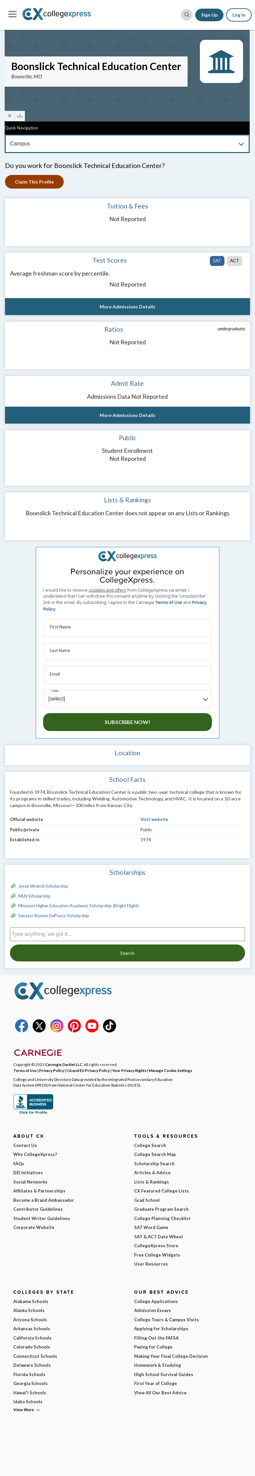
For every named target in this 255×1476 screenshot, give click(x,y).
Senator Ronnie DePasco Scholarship (53, 915)
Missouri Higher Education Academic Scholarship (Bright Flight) (78, 905)
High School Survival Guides (163, 1374)
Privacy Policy (51, 1070)
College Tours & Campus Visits (166, 1319)
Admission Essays (152, 1310)
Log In (238, 15)
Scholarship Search (154, 1163)
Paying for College (153, 1347)
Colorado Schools (31, 1347)
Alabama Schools (30, 1301)
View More (23, 1410)
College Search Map (155, 1154)
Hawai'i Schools (29, 1392)
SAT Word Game (151, 1227)
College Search (150, 1145)
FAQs (18, 1163)
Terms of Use (168, 602)
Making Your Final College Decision (171, 1356)
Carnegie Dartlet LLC (63, 1064)
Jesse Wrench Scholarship (43, 886)
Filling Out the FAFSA (156, 1338)
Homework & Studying (157, 1365)
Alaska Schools (28, 1310)
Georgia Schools (30, 1383)
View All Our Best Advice (160, 1392)
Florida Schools (29, 1374)
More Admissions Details (127, 306)
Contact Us (25, 1145)
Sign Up (209, 15)
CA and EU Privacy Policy (88, 1070)
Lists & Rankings (151, 1182)
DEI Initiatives (28, 1172)
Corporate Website (33, 1227)
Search (127, 953)
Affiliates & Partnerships (39, 1190)
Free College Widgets (157, 1255)
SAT (217, 260)
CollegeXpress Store (156, 1245)
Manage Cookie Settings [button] (170, 1070)
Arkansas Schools (31, 1328)
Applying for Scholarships (161, 1328)
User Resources (151, 1264)
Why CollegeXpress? (35, 1154)
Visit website (154, 819)
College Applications (156, 1301)
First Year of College (155, 1383)
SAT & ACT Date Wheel (158, 1236)
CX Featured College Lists (161, 1190)
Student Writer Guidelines (41, 1218)
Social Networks (30, 1182)
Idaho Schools (27, 1401)
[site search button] (187, 15)
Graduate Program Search (161, 1209)
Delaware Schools (32, 1365)
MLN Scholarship (34, 896)
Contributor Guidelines (38, 1209)
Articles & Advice (152, 1172)
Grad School (147, 1200)
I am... (55, 690)
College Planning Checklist (162, 1218)
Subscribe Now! (127, 722)
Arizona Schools (30, 1319)
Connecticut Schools (35, 1356)
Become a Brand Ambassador (43, 1200)
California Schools (32, 1338)
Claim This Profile (34, 182)
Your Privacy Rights (129, 1070)
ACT (234, 260)
